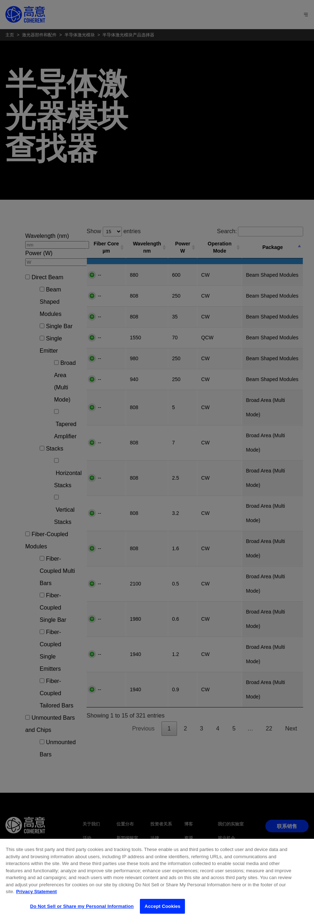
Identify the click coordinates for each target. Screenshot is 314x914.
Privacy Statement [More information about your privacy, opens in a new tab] (36, 905)
